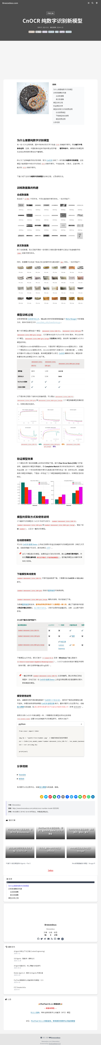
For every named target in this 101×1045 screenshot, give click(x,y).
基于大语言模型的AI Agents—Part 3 (18, 863)
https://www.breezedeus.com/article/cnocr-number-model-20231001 (35, 808)
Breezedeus (16, 805)
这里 (48, 547)
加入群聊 (42, 787)
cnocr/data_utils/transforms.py (48, 322)
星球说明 (77, 706)
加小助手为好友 (40, 607)
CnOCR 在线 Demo (30, 544)
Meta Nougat (71, 319)
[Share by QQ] (58, 797)
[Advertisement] (50, 63)
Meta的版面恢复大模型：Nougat (83, 863)
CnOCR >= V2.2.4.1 (52, 700)
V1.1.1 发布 (35, 1012)
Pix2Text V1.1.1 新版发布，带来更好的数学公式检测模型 (53, 1021)
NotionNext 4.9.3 (55, 1044)
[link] (41, 796)
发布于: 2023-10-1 (43, 27)
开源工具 (50, 13)
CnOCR (62, 353)
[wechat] (54, 796)
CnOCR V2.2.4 (33, 319)
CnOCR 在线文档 (47, 703)
